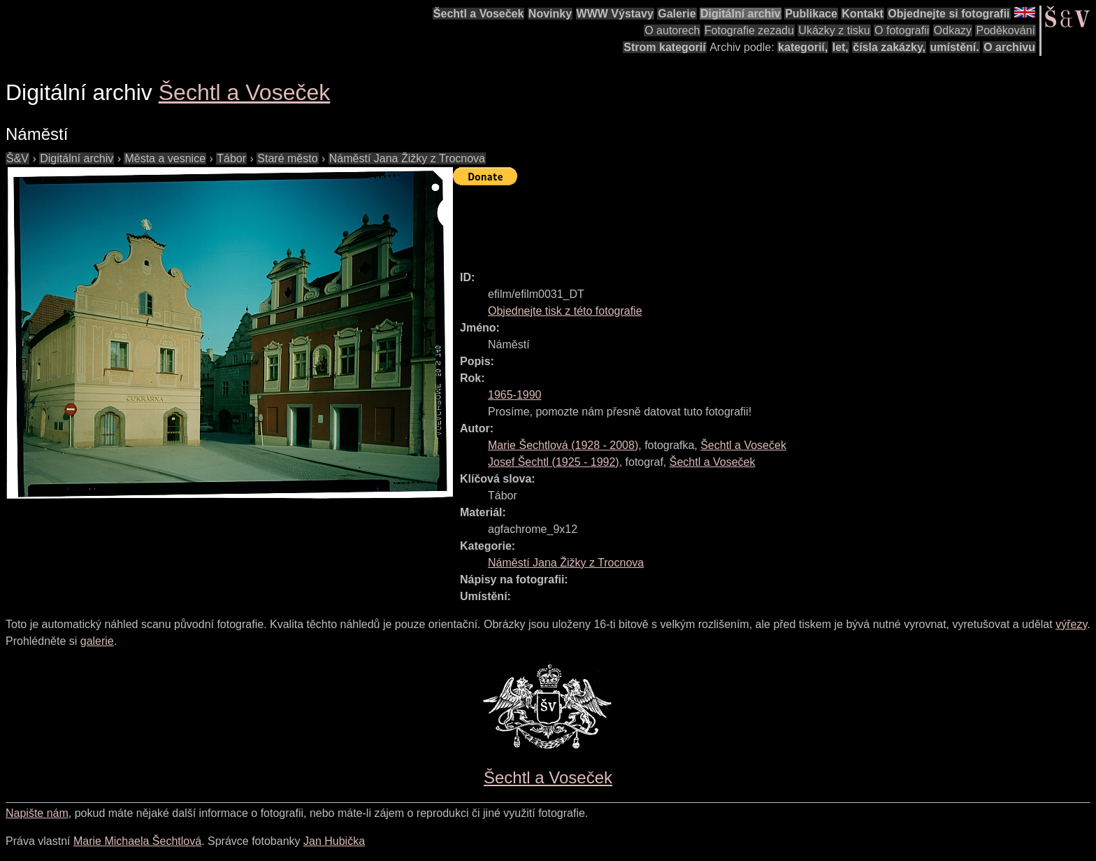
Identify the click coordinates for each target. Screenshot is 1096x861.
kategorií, (803, 47)
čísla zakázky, (889, 47)
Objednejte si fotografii (948, 14)
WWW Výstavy (615, 14)
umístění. (954, 47)
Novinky (550, 14)
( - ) (563, 445)
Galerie (676, 14)
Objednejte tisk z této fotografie (565, 311)
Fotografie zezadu (749, 30)
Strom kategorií (664, 47)
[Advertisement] (707, 221)
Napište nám (37, 813)
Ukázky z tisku (834, 30)
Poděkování (1005, 30)
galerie (97, 641)
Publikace (811, 14)
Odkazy (953, 30)
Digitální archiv (740, 14)
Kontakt (863, 14)
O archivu (1009, 47)
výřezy (1071, 624)
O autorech (672, 30)
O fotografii (901, 30)
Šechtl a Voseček (478, 14)
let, (840, 47)
